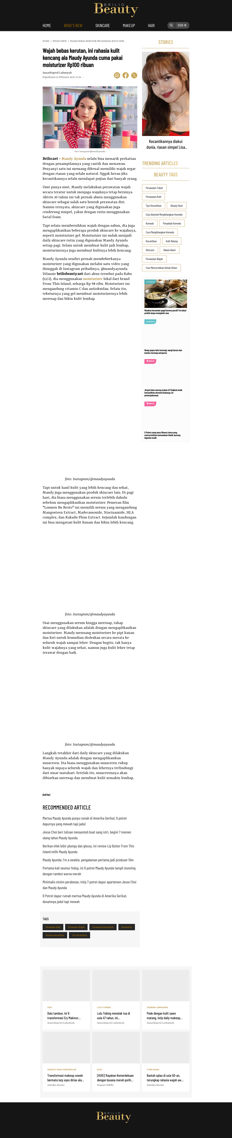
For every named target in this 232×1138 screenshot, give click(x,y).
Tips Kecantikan (79, 935)
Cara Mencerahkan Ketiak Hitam (161, 267)
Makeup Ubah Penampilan (61, 1069)
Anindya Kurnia (56, 1085)
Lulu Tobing (104, 1007)
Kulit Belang (172, 241)
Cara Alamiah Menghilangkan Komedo (164, 214)
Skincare (150, 250)
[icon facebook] (126, 76)
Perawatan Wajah (76, 927)
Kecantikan (126, 927)
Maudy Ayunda (74, 159)
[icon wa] (117, 76)
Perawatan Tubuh (154, 188)
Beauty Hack (177, 205)
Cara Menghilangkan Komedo (160, 232)
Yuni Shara (153, 1069)
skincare (102, 25)
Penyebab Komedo (172, 223)
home (47, 25)
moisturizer (93, 279)
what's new (73, 25)
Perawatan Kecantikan (103, 927)
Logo (116, 10)
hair (151, 25)
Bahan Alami (169, 250)
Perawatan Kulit (53, 927)
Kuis (99, 1069)
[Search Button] (171, 25)
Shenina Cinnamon (157, 1007)
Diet (49, 1007)
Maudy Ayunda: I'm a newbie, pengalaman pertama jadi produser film (88, 859)
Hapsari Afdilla (105, 1085)
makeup (129, 25)
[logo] (96, 1132)
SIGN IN (182, 25)
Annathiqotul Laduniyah (57, 72)
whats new (60, 41)
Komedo (150, 223)
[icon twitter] (134, 76)
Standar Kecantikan (55, 935)
